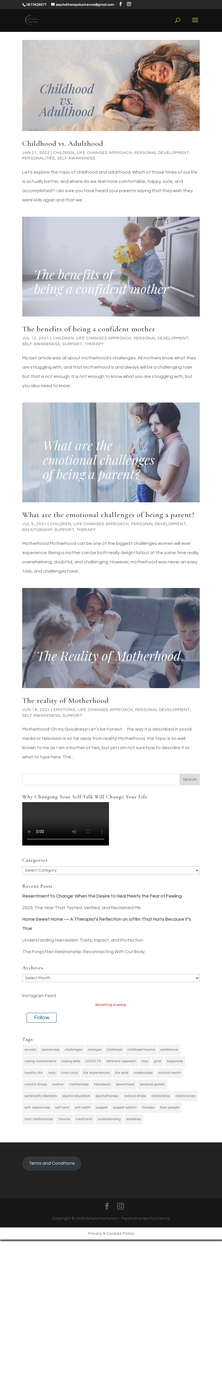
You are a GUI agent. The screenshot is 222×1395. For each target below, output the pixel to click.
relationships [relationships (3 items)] (185, 1096)
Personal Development (161, 153)
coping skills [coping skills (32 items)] (71, 1061)
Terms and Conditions (52, 1163)
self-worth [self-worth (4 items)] (82, 1107)
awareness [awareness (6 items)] (50, 1050)
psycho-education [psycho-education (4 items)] (76, 1096)
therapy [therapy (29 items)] (148, 1107)
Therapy (94, 344)
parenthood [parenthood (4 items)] (125, 1084)
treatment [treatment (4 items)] (84, 1119)
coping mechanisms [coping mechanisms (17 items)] (40, 1061)
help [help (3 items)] (52, 1073)
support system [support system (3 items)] (125, 1107)
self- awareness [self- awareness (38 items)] (37, 1107)
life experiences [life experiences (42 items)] (96, 1073)
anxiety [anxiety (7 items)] (30, 1050)
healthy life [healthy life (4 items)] (34, 1073)
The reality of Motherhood (65, 700)
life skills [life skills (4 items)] (121, 1073)
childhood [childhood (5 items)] (114, 1050)
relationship (37, 530)
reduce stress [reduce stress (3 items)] (135, 1096)
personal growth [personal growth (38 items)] (152, 1084)
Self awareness (76, 158)
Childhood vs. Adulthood (62, 143)
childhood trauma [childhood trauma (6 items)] (141, 1050)
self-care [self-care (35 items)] (62, 1107)
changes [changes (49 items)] (94, 1050)
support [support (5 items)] (102, 1107)
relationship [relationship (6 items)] (160, 1096)
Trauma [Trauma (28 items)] (64, 1119)
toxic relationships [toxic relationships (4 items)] (39, 1119)
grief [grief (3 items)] (157, 1061)
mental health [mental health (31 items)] (169, 1073)
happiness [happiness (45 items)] (175, 1061)
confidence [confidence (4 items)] (169, 1050)
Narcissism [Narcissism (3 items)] (102, 1084)
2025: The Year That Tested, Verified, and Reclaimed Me (81, 907)
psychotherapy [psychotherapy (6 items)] (107, 1096)
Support (72, 344)
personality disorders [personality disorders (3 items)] (41, 1096)
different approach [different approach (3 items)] (121, 1061)
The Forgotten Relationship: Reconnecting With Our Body (83, 951)
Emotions (64, 710)
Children (64, 153)
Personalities (38, 158)
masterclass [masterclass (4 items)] (143, 1073)
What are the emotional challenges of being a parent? (108, 514)
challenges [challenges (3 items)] (73, 1050)
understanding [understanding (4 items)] (109, 1119)
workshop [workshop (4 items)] (133, 1119)
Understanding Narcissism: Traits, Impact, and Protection (82, 940)
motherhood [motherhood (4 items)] (78, 1084)
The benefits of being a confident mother (88, 328)
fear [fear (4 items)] (145, 1061)
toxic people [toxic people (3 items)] (170, 1107)
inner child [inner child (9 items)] (69, 1073)
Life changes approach (104, 153)
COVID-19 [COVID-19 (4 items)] (93, 1061)
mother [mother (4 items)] (58, 1084)
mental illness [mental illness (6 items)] (36, 1084)
